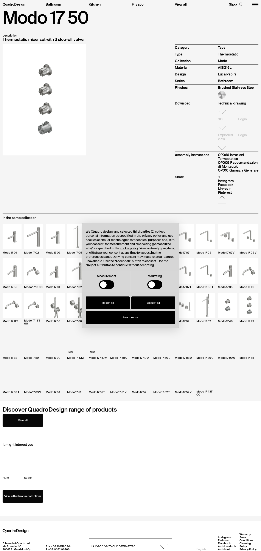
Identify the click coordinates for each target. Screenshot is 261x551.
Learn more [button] (130, 317)
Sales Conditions (246, 539)
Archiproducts (227, 546)
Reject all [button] (108, 303)
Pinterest (224, 540)
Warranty (245, 534)
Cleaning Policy (245, 545)
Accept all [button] (153, 303)
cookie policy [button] (129, 248)
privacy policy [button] (152, 236)
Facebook (224, 543)
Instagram (224, 537)
